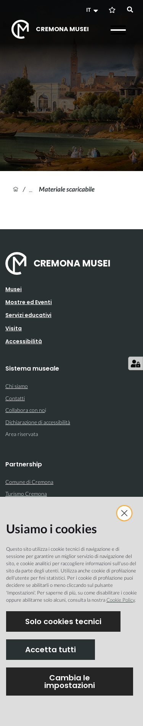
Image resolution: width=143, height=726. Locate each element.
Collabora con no (25, 410)
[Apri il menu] (118, 30)
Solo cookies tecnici (63, 621)
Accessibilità (23, 341)
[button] (93, 10)
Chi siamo (16, 386)
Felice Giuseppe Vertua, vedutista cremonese (34, 189)
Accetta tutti (50, 649)
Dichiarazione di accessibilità (37, 422)
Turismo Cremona (26, 493)
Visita (13, 328)
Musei (13, 289)
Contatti (15, 398)
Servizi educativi (28, 315)
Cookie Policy (120, 600)
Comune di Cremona (29, 482)
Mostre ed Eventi (28, 302)
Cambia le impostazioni (69, 681)
